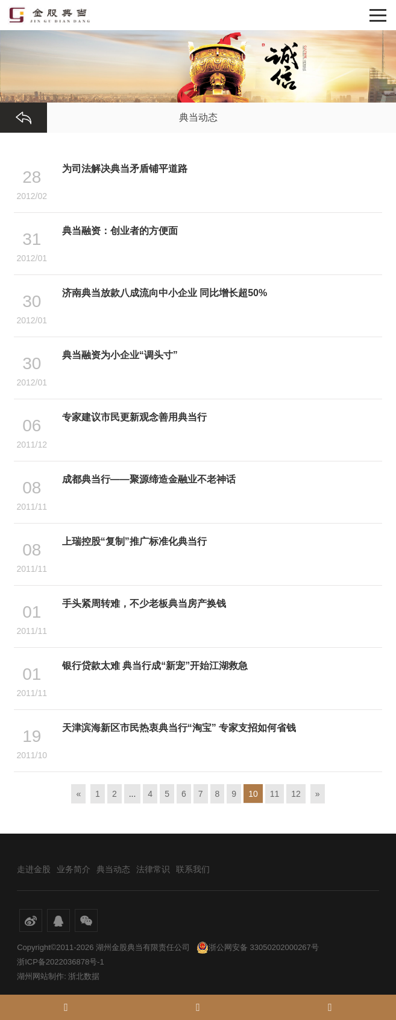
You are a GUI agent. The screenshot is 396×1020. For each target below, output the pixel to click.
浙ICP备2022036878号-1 (60, 961)
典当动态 (113, 869)
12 (296, 794)
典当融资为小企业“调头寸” (120, 355)
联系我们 (193, 869)
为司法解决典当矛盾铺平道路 (124, 168)
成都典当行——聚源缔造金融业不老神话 (149, 479)
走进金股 (34, 869)
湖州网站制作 (40, 976)
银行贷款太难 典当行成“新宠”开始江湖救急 (155, 665)
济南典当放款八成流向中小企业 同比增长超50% (164, 293)
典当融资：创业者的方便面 (120, 231)
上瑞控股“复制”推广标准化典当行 (134, 541)
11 (275, 794)
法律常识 (153, 869)
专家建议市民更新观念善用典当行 (134, 417)
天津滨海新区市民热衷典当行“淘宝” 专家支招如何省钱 (179, 728)
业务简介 (73, 869)
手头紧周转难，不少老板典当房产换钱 (144, 603)
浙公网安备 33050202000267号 (257, 948)
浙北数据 (83, 976)
